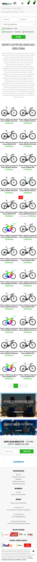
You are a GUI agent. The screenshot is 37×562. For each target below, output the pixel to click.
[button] (4, 465)
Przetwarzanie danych (18, 486)
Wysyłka (18, 477)
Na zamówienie (29, 32)
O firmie (18, 495)
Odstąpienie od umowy (18, 479)
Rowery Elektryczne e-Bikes (10, 12)
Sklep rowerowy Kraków (18, 497)
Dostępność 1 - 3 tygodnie (12, 32)
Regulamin (19, 482)
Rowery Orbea (16, 8)
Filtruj (18, 37)
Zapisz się (26, 454)
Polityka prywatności (18, 484)
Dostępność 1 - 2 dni (10, 28)
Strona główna (6, 8)
